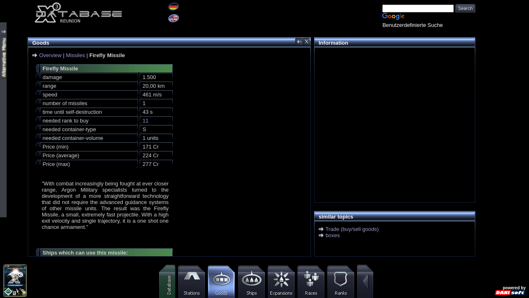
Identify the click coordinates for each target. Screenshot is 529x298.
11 (145, 121)
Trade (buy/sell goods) (352, 229)
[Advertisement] (393, 110)
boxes (333, 235)
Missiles (75, 55)
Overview (50, 55)
